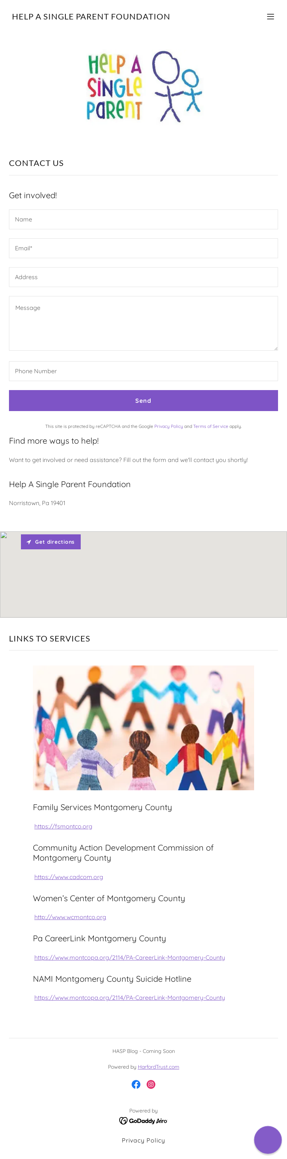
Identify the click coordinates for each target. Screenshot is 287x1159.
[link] (91, 17)
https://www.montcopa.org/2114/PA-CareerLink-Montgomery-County (129, 957)
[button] (270, 16)
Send (143, 400)
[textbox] (143, 219)
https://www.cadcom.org (68, 877)
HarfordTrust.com (158, 1066)
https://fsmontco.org (63, 826)
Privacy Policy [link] (168, 426)
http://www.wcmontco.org (70, 917)
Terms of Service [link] (210, 426)
